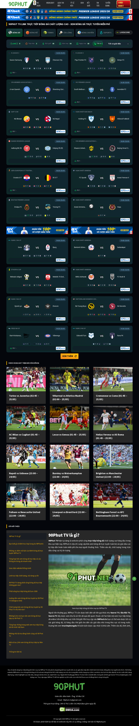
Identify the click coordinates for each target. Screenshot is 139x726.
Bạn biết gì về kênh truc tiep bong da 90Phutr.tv (26, 544)
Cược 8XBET (121, 4)
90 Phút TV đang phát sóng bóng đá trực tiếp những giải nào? (25, 583)
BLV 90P (48, 43)
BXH (82, 2)
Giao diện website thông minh (20, 568)
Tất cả (99, 43)
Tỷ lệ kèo (72, 4)
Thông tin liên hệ (15, 652)
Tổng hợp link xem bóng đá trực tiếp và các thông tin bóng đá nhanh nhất (25, 560)
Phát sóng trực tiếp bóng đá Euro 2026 (23, 591)
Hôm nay (65, 43)
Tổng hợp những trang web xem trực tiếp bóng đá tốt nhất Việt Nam (26, 626)
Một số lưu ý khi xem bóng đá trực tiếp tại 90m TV (26, 643)
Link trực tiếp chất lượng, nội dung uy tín (24, 576)
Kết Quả (88, 4)
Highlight (50, 2)
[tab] (14, 33)
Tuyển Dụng (107, 4)
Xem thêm (69, 356)
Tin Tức (97, 4)
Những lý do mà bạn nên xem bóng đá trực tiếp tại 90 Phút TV (25, 617)
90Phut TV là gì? (15, 536)
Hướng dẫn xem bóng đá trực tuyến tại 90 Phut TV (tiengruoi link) (26, 599)
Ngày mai (83, 43)
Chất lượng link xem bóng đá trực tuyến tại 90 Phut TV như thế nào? (25, 608)
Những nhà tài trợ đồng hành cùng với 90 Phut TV (26, 634)
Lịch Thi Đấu (61, 4)
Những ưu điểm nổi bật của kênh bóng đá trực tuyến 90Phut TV (26, 552)
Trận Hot (31, 43)
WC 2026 (38, 4)
